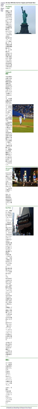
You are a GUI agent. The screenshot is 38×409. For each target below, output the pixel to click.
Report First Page (2, 9)
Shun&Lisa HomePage (13, 407)
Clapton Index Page (3, 4)
